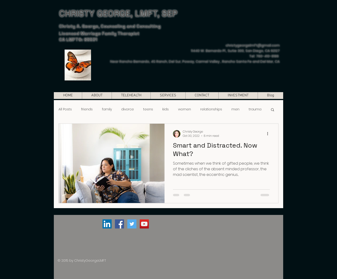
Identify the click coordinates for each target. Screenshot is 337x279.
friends (87, 109)
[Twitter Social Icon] (131, 223)
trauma (255, 109)
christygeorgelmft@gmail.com (253, 45)
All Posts (65, 109)
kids (165, 109)
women (184, 109)
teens (148, 109)
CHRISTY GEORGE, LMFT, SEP (118, 13)
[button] (272, 110)
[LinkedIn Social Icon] (107, 223)
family (107, 109)
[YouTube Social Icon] (144, 223)
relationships (211, 109)
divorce (127, 109)
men (235, 109)
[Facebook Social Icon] (119, 223)
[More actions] (269, 134)
